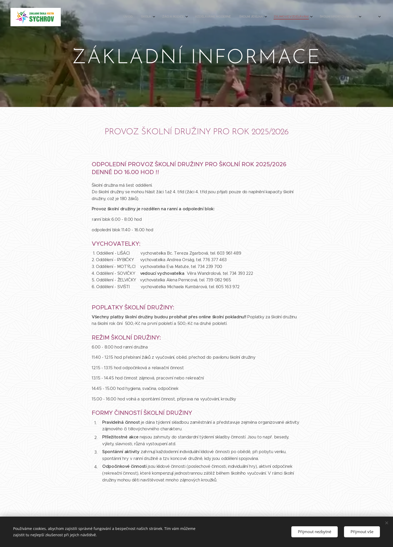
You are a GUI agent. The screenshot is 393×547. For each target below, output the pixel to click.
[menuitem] (287, 17)
